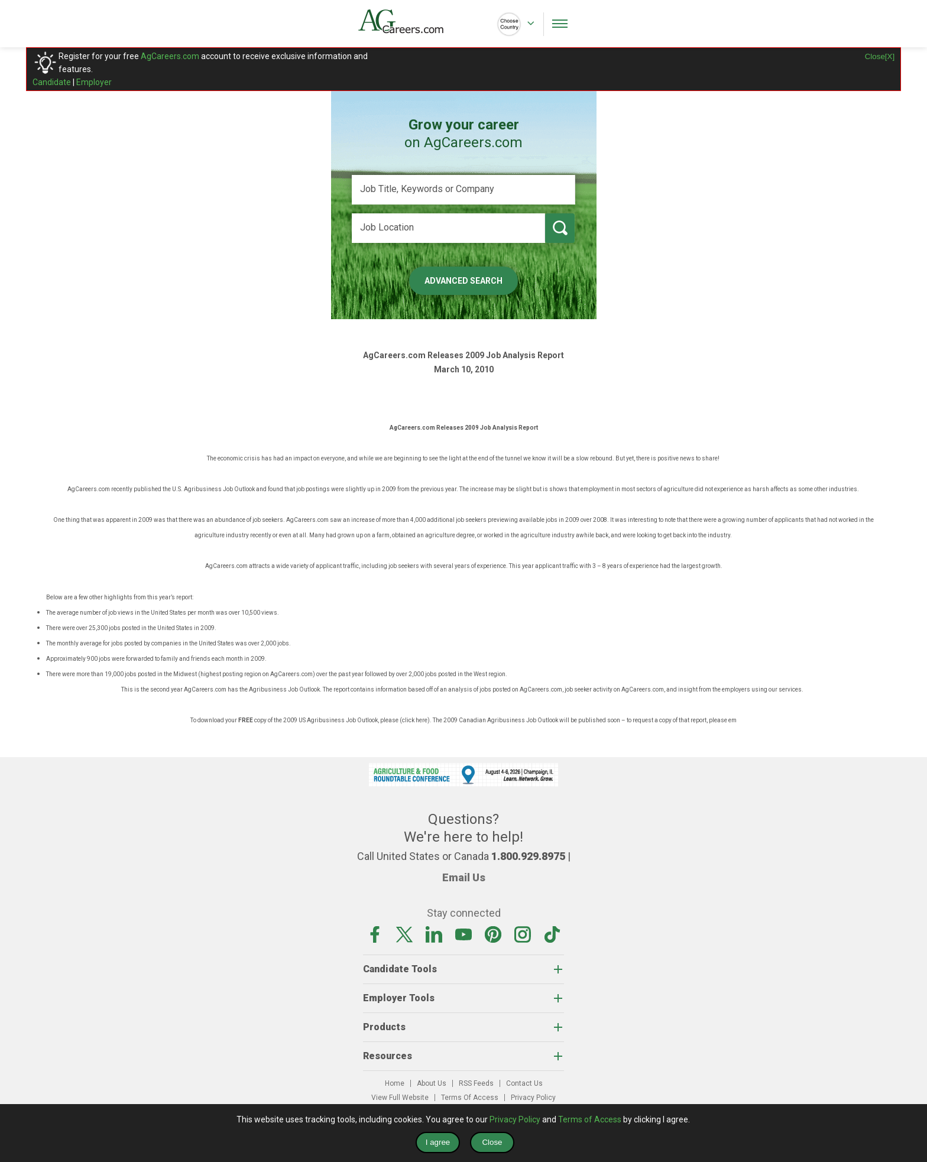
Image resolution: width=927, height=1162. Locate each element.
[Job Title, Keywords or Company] (463, 190)
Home (394, 1083)
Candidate (52, 82)
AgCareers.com (170, 56)
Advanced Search (463, 280)
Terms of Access (589, 1119)
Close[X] (879, 56)
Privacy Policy (533, 1097)
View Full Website (400, 1097)
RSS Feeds (476, 1083)
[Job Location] (448, 228)
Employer (94, 82)
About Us (431, 1083)
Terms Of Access (469, 1097)
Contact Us (524, 1083)
